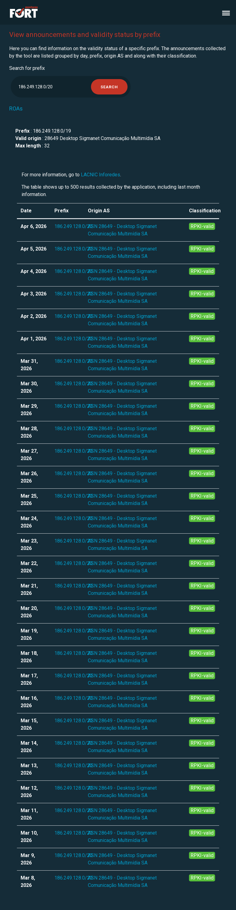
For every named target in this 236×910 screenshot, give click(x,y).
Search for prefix (27, 68)
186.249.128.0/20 (73, 226)
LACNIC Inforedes (100, 175)
